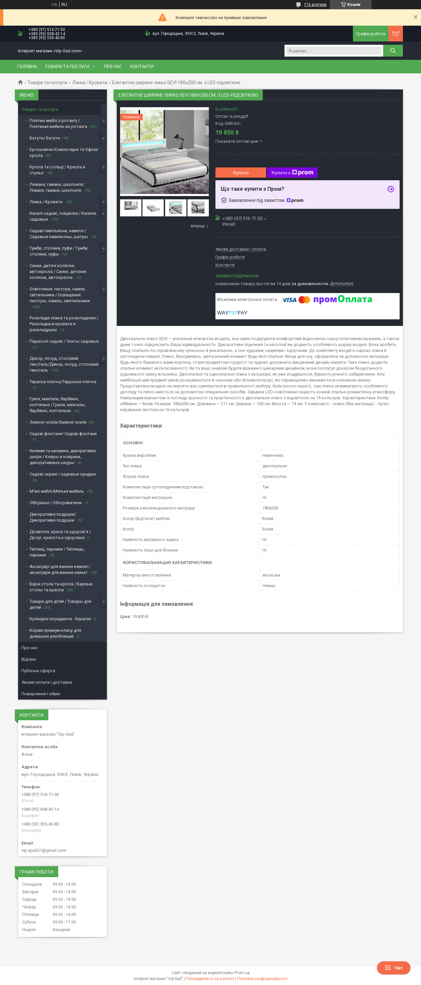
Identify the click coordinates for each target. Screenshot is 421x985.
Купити (241, 172)
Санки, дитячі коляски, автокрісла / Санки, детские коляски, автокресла (58, 271)
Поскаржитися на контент (210, 978)
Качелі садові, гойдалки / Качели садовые (63, 216)
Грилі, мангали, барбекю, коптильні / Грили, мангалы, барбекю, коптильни (58, 404)
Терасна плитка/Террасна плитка (63, 381)
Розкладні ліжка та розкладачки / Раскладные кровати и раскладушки (64, 323)
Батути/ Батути (45, 137)
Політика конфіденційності (262, 978)
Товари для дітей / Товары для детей (60, 604)
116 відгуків (315, 4)
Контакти (142, 66)
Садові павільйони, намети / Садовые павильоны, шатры (59, 233)
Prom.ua (242, 973)
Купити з (292, 173)
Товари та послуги (67, 66)
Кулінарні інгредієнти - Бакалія (60, 618)
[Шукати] (393, 51)
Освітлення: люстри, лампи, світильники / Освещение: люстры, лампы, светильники (60, 294)
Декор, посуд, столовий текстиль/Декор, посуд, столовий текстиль (64, 364)
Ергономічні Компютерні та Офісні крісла (64, 152)
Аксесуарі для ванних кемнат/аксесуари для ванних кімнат (60, 569)
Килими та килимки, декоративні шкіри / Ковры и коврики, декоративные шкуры (63, 456)
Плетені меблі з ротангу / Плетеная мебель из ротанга (58, 123)
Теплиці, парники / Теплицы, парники (57, 552)
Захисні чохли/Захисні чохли (58, 422)
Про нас (113, 66)
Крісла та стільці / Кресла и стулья (57, 169)
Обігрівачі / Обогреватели (56, 502)
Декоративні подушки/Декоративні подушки (53, 517)
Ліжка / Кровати (89, 82)
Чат (394, 968)
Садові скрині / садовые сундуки (63, 474)
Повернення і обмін (40, 693)
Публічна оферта (38, 670)
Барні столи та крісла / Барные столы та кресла (61, 586)
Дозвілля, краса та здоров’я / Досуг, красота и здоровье (60, 534)
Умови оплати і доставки (46, 682)
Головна (27, 66)
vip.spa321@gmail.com (43, 850)
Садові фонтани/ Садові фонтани (63, 433)
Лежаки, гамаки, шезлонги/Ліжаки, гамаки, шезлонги (57, 187)
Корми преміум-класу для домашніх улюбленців (55, 633)
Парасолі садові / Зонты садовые (64, 341)
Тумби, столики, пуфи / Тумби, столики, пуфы (59, 251)
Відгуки (28, 659)
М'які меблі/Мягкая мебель (57, 491)
